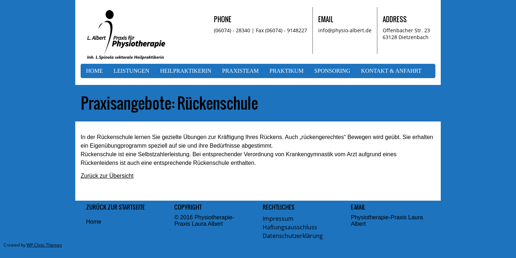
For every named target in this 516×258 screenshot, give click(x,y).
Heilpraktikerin (185, 71)
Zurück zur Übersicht (107, 176)
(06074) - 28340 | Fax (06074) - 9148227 (260, 30)
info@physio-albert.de (345, 30)
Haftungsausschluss (290, 227)
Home (94, 71)
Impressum (278, 219)
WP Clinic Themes (44, 245)
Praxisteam (240, 71)
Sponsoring (332, 71)
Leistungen (131, 71)
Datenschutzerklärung (293, 236)
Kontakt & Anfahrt (391, 71)
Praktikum (286, 71)
